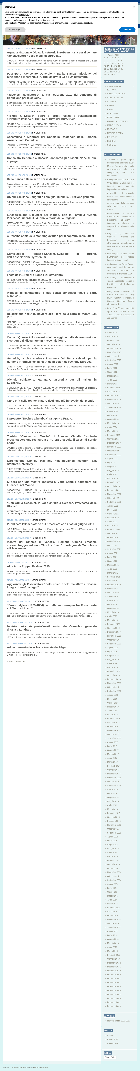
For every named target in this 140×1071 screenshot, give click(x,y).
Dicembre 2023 (114, 443)
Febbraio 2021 (113, 577)
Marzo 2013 (112, 951)
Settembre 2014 (114, 880)
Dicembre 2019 (114, 632)
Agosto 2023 (112, 458)
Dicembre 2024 (114, 395)
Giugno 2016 (113, 797)
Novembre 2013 (114, 919)
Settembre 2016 (114, 785)
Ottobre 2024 (113, 403)
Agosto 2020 (112, 600)
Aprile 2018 (112, 711)
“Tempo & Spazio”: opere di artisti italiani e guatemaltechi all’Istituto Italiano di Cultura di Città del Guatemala (52, 117)
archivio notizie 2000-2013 (118, 1021)
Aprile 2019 (112, 663)
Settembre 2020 (114, 596)
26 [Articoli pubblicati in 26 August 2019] (105, 72)
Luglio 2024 (112, 415)
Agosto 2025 (112, 364)
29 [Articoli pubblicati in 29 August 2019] (113, 72)
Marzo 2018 (112, 715)
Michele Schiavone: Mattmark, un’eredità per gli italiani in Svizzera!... (52, 381)
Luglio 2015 (112, 841)
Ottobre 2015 (113, 829)
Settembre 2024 (114, 407)
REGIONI (111, 141)
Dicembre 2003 (114, 998)
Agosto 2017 (112, 742)
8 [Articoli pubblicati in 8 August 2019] (112, 63)
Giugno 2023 (113, 466)
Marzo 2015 (112, 856)
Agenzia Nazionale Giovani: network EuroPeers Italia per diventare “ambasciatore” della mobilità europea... (52, 54)
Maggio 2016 (113, 801)
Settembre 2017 (114, 738)
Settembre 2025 (114, 360)
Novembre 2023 (114, 447)
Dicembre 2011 (114, 967)
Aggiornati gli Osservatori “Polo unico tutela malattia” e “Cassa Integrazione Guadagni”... (52, 586)
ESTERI (110, 105)
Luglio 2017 (112, 746)
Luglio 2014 (112, 888)
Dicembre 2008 (114, 978)
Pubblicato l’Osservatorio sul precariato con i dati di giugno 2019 (50, 524)
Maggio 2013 (113, 943)
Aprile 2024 (112, 427)
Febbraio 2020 (113, 624)
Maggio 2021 (113, 565)
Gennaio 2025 (113, 392)
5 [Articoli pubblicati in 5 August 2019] (104, 63)
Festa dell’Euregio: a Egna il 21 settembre (35, 274)
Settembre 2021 (114, 549)
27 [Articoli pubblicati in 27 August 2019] (108, 72)
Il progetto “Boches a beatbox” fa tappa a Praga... (40, 418)
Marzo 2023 (112, 478)
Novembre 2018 (114, 683)
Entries (112, 1039)
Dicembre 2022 (114, 490)
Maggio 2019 (113, 659)
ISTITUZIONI (113, 117)
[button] (134, 7)
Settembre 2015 (114, 833)
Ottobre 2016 (113, 781)
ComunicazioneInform (41, 1067)
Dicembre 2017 (114, 726)
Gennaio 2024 (113, 439)
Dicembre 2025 (114, 348)
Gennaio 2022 (113, 533)
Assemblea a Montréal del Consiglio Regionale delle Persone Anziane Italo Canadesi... (52, 138)
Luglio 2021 (112, 557)
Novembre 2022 (114, 494)
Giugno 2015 (113, 845)
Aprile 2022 (112, 522)
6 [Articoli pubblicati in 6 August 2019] (107, 63)
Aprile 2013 (112, 947)
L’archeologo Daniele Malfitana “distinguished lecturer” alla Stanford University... (52, 462)
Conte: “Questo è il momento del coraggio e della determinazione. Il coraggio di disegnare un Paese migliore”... (52, 339)
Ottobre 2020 (113, 592)
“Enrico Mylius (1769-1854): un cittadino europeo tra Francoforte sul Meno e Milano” (52, 607)
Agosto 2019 (112, 648)
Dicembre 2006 (114, 986)
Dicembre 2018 (114, 679)
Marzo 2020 (112, 620)
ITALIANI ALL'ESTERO (117, 121)
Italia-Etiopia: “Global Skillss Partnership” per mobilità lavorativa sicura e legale (120, 257)
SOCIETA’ (111, 145)
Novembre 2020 (114, 588)
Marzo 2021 (112, 573)
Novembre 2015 (114, 825)
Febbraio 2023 (113, 482)
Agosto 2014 (112, 884)
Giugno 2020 (113, 608)
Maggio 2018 (113, 707)
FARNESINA (112, 113)
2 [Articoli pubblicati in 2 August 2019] (115, 60)
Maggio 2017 (113, 754)
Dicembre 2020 (114, 585)
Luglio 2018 (112, 699)
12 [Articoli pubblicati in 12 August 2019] (105, 66)
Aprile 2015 (112, 852)
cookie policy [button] (24, 15)
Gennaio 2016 (113, 817)
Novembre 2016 (114, 778)
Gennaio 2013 (113, 959)
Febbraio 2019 (113, 671)
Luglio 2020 (112, 604)
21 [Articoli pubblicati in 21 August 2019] (111, 69)
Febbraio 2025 (113, 388)
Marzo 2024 (112, 431)
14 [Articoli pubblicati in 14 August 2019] (111, 66)
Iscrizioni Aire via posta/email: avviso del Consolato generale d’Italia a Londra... (52, 628)
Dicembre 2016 (114, 774)
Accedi (110, 1035)
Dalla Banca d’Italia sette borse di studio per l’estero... (43, 179)
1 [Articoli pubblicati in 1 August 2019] (112, 60)
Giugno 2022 (113, 514)
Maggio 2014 (113, 896)
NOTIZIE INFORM (39, 49)
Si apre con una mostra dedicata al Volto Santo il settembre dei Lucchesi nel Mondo (52, 483)
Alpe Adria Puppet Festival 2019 (28, 566)
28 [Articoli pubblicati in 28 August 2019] (111, 72)
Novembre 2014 (114, 872)
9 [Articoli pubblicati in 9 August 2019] (115, 63)
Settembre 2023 (114, 455)
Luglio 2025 (112, 368)
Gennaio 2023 (113, 486)
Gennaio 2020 (113, 628)
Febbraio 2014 (113, 908)
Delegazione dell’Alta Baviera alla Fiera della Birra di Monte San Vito (52, 315)
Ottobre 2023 (113, 451)
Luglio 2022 (112, 510)
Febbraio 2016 (113, 813)
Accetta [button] (127, 30)
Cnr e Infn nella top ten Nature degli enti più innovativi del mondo (50, 400)
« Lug (106, 74)
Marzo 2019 (112, 667)
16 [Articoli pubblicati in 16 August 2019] (116, 66)
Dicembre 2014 (114, 868)
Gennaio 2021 (113, 581)
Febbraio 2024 (113, 435)
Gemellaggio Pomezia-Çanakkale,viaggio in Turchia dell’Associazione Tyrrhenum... (52, 255)
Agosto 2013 (112, 931)
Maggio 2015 (113, 848)
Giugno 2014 (113, 892)
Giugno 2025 (113, 372)
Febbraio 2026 (113, 340)
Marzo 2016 (112, 809)
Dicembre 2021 (114, 537)
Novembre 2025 (114, 352)
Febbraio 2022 (113, 529)
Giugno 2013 (113, 939)
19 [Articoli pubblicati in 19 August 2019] (105, 69)
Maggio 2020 (113, 612)
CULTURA (111, 101)
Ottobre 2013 (113, 923)
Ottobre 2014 (113, 876)
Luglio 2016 (112, 793)
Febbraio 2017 (113, 766)
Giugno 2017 (113, 750)
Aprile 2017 (112, 758)
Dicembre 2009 (114, 975)
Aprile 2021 (112, 569)
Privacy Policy (110, 1057)
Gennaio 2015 (113, 864)
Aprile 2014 (112, 900)
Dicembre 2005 (114, 990)
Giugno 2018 (113, 703)
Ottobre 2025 (113, 356)
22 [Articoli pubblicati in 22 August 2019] (113, 69)
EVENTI (110, 109)
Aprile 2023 (112, 474)
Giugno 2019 (113, 655)
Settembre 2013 (114, 927)
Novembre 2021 (114, 541)
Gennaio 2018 (113, 722)
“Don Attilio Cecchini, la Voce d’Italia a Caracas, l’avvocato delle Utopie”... (52, 504)
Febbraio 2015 (113, 860)
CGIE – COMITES (115, 98)
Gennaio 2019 (113, 675)
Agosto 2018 (112, 695)
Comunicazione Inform (18, 1067)
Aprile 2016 (112, 805)
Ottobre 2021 (113, 545)
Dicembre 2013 (114, 915)
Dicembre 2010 (114, 971)
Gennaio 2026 (113, 344)
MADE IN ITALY (114, 125)
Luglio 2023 (112, 462)
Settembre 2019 (114, 644)
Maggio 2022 (113, 518)
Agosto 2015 (112, 837)
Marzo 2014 (112, 904)
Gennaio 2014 (113, 911)
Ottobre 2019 (113, 640)
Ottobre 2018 (113, 687)
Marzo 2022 (112, 525)
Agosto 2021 (112, 553)
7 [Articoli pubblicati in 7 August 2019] (110, 63)
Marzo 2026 (112, 336)
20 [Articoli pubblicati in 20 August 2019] (108, 69)
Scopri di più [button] (15, 30)
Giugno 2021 (113, 561)
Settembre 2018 (114, 691)
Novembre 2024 (114, 399)
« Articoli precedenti (16, 661)
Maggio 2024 (113, 423)
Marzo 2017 (112, 762)
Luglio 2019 (112, 652)
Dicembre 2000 (114, 1006)
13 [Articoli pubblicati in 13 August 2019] (108, 66)
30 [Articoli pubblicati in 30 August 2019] (116, 72)
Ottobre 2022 (113, 498)
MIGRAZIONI (113, 129)
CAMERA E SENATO (116, 94)
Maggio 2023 (113, 470)
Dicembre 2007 (114, 982)
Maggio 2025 (113, 376)
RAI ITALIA (112, 137)
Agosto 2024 (112, 411)
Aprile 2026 (112, 332)
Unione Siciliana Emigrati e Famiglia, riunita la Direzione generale (51, 197)
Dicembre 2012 (114, 963)
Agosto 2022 (112, 506)
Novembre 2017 (114, 730)
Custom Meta (113, 1043)
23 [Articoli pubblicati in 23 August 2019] (116, 69)
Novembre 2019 (114, 636)
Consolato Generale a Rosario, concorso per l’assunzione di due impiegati (52, 159)
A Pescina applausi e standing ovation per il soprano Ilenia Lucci (50, 235)
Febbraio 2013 (113, 955)
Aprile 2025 (112, 380)
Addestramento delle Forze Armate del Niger (37, 647)
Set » (112, 74)
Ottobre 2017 (113, 734)
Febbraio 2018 (113, 718)
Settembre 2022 (114, 502)
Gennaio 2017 (113, 770)
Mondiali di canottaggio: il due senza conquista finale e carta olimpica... (52, 294)
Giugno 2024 (113, 419)
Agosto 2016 (112, 789)
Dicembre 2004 (114, 994)
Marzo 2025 (112, 384)
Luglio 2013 (112, 935)
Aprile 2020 (112, 616)
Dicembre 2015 (114, 821)
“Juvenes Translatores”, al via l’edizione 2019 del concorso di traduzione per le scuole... (52, 96)
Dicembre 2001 (114, 1002)
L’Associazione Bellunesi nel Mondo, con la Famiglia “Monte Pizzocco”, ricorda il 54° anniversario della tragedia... (52, 216)
